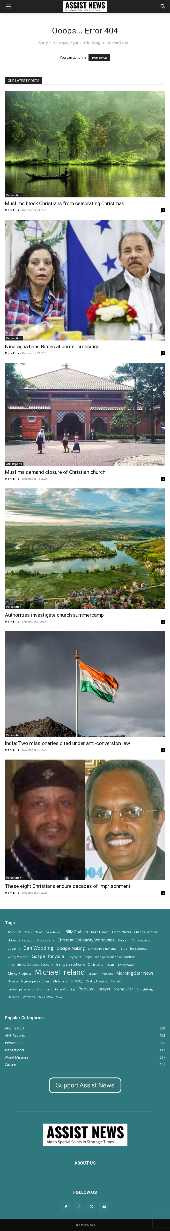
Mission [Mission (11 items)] (93, 973)
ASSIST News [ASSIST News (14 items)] (33, 932)
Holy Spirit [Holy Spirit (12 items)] (74, 957)
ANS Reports (14, 464)
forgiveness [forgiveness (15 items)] (138, 949)
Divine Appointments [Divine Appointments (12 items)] (102, 948)
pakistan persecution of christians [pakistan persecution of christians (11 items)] (30, 989)
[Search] (163, 6)
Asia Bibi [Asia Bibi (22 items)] (14, 932)
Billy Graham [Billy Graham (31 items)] (77, 931)
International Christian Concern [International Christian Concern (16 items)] (30, 964)
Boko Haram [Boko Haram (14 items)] (100, 932)
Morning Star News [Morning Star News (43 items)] (135, 973)
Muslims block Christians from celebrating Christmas (64, 203)
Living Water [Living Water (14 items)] (126, 965)
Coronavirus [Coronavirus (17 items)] (141, 940)
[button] (8, 6)
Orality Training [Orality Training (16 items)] (96, 981)
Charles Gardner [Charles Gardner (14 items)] (145, 932)
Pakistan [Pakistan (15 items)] (117, 981)
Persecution (13, 195)
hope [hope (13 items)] (88, 957)
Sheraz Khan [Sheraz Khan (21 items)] (123, 989)
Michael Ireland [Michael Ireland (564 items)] (60, 972)
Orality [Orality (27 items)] (76, 981)
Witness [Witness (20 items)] (29, 997)
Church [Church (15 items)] (123, 940)
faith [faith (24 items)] (123, 948)
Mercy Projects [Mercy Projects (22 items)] (19, 973)
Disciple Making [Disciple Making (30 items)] (71, 948)
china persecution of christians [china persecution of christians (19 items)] (31, 940)
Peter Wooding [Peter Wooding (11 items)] (65, 989)
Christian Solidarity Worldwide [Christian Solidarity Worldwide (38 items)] (86, 939)
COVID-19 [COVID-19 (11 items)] (14, 948)
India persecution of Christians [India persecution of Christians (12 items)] (115, 957)
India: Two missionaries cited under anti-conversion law (67, 743)
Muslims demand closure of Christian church (55, 472)
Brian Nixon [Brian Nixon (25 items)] (121, 931)
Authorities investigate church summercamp (54, 615)
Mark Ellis (12, 210)
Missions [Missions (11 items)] (107, 973)
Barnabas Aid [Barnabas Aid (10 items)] (54, 932)
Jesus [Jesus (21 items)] (110, 964)
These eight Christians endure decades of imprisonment (67, 886)
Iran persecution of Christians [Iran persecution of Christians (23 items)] (79, 964)
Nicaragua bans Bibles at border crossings (52, 346)
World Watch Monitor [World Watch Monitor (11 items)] (52, 997)
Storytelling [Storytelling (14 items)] (145, 989)
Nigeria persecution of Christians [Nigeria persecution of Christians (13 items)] (44, 981)
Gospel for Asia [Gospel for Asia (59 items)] (48, 956)
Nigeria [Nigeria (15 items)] (13, 981)
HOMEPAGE (99, 57)
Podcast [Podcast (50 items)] (86, 988)
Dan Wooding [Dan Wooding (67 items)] (38, 947)
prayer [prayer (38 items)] (104, 988)
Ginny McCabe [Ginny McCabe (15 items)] (18, 957)
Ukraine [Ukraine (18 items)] (13, 997)
